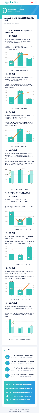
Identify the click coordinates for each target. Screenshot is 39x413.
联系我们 (27, 409)
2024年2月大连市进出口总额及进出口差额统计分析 (20, 384)
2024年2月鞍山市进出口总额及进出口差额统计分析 (20, 396)
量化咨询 (15, 411)
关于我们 (12, 409)
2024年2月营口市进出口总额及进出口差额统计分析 (20, 392)
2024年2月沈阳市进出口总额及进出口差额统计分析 (20, 388)
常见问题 (17, 409)
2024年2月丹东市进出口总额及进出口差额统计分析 (20, 400)
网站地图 (22, 409)
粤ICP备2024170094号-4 (24, 411)
